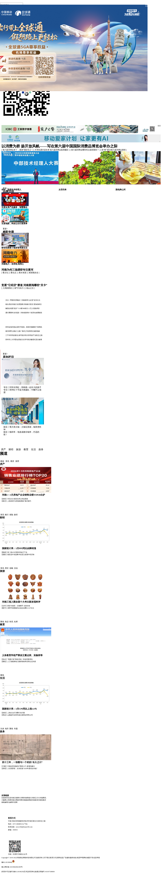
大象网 (10, 802)
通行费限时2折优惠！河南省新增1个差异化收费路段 (23, 313)
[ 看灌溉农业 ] (33, 273)
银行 (7, 515)
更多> (5, 188)
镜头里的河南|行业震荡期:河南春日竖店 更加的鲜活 (23, 304)
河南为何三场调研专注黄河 (17, 269)
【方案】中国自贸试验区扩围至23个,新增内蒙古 (18, 766)
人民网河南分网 (11, 800)
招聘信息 (60, 858)
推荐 (17, 461)
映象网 (5, 802)
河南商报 (27, 798)
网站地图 (86, 858)
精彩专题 (8, 232)
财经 (11, 449)
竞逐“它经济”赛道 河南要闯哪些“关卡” (24, 285)
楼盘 (2, 461)
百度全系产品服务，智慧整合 (14, 207)
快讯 (11, 622)
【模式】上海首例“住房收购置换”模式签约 (16, 501)
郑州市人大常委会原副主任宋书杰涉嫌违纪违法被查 (23, 339)
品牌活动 (8, 191)
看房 (12, 461)
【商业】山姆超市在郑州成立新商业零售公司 (17, 715)
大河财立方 (34, 798)
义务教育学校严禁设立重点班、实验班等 (22, 655)
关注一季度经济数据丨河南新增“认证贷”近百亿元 (22, 300)
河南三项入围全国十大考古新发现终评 (21, 602)
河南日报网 (15, 798)
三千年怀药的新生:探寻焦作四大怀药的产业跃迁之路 (23, 335)
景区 (7, 568)
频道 (3, 453)
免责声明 (80, 858)
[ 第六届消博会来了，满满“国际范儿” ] (17, 150)
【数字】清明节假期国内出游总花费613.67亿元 (17, 608)
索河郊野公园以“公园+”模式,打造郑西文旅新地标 (22, 331)
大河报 (40, 798)
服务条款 (73, 858)
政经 (16, 515)
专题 (16, 729)
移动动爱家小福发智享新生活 (14, 248)
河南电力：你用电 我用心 (12, 264)
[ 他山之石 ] (30, 288)
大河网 (21, 798)
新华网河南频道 (23, 800)
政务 (41, 449)
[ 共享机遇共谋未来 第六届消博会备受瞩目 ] (52, 150)
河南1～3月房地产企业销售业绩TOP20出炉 (23, 495)
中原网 (15, 802)
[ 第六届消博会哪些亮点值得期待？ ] (85, 150)
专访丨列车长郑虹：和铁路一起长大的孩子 (22, 387)
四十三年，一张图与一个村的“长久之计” (22, 762)
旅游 (18, 449)
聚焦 (2, 622)
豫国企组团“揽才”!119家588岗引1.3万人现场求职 (22, 308)
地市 (7, 729)
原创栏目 (8, 357)
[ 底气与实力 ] (19, 288)
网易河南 (32, 800)
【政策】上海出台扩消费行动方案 (13, 713)
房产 (3, 449)
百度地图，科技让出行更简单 (14, 223)
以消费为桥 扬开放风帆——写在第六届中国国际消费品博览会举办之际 (59, 146)
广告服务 (66, 858)
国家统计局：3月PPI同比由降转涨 (19, 548)
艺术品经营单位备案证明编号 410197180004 (39, 872)
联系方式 (53, 858)
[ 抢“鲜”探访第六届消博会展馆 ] (114, 150)
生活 (33, 449)
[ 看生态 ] (14, 273)
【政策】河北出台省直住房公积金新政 (14, 499)
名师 (16, 622)
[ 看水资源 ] (23, 273)
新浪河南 (38, 800)
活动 (16, 568)
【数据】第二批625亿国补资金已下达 (14, 552)
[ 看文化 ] (5, 273)
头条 (2, 729)
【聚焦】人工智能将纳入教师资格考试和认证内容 (18, 661)
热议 (7, 622)
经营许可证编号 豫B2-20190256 (13, 872)
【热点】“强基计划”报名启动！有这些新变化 (17, 659)
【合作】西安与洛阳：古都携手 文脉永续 (15, 606)
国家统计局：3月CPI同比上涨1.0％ (19, 709)
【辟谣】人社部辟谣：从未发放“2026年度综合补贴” (19, 768)
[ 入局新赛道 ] (7, 288)
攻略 (11, 568)
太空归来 (62, 190)
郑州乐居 (8, 798)
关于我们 (46, 858)
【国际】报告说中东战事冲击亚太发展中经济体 (17, 554)
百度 (3, 798)
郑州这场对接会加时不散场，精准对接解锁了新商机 (23, 327)
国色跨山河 (121, 190)
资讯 (7, 461)
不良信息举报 (95, 858)
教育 (26, 449)
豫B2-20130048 (6, 862)
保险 (11, 515)
